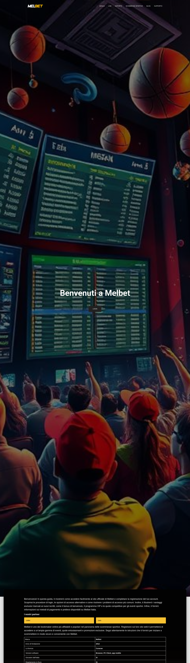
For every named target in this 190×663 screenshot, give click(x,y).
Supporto (158, 6)
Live (109, 6)
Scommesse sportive (134, 6)
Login (95, 310)
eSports (118, 6)
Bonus (102, 6)
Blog (148, 6)
